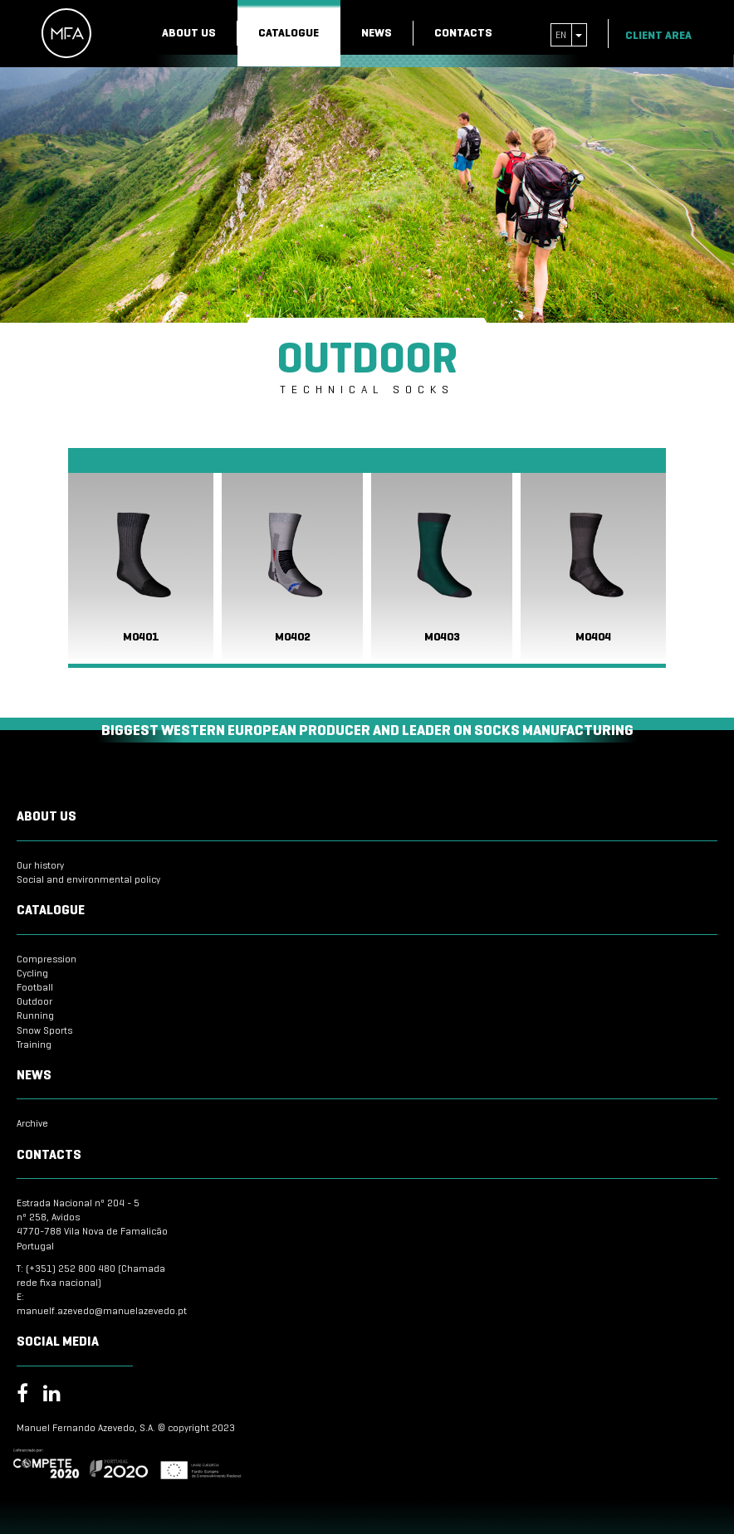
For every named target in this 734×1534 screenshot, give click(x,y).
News (376, 33)
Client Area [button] (665, 35)
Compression (46, 958)
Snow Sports (44, 1030)
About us (189, 33)
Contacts (463, 33)
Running (35, 1015)
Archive (32, 1123)
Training (34, 1044)
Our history (40, 865)
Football (35, 987)
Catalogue (288, 33)
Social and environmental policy (88, 879)
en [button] (568, 34)
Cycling (32, 973)
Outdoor (34, 1001)
